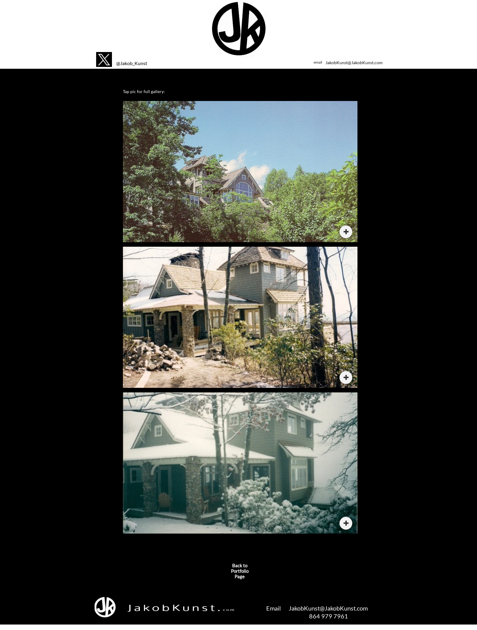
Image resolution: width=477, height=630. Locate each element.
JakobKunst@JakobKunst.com (354, 62)
